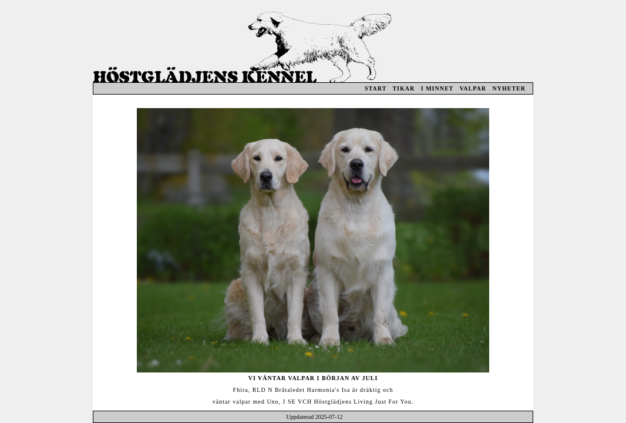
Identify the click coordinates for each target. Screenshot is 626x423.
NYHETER (509, 88)
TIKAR (403, 88)
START (375, 88)
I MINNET (437, 88)
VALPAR (472, 88)
